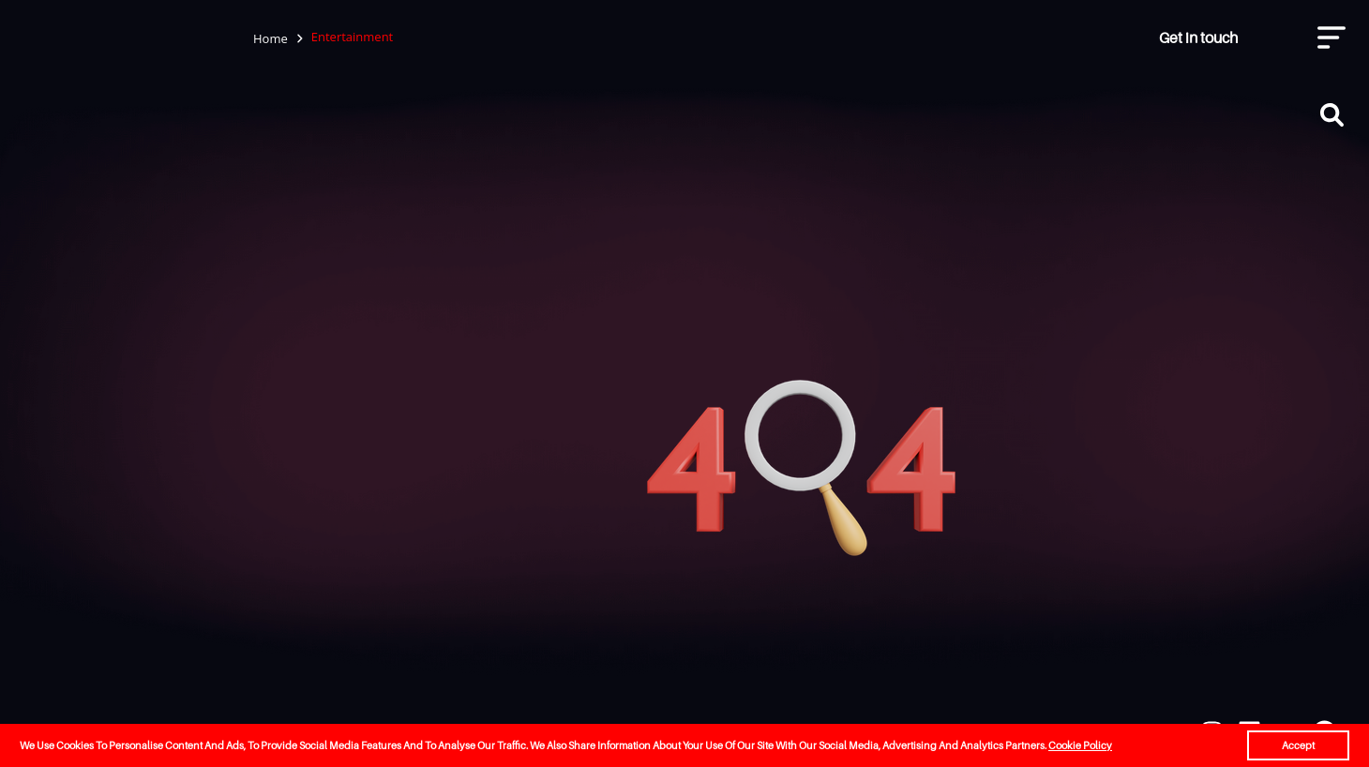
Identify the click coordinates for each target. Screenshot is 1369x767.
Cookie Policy (1080, 745)
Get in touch (1198, 37)
